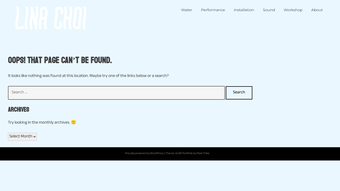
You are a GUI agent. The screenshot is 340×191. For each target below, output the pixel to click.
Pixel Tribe (203, 153)
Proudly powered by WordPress (144, 153)
